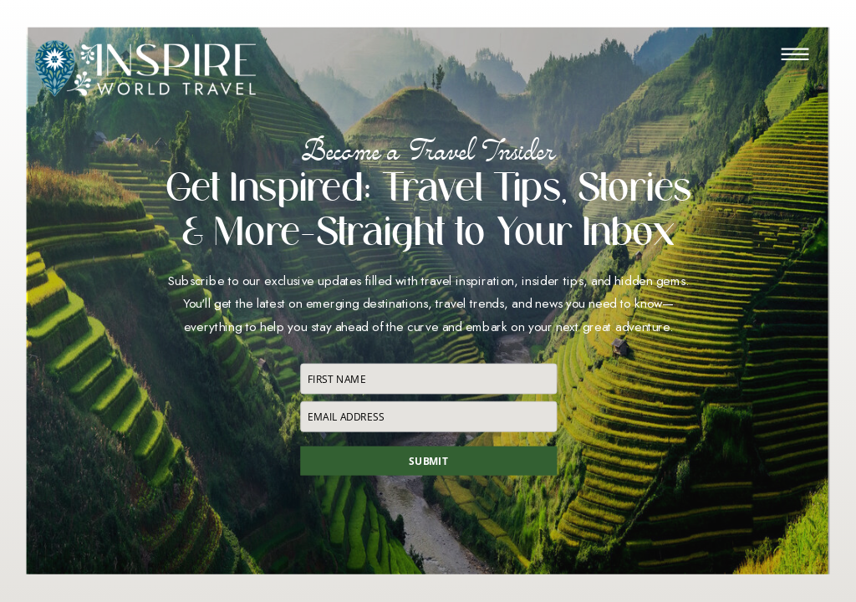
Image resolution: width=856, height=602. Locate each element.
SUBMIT (428, 460)
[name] (428, 378)
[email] (428, 415)
